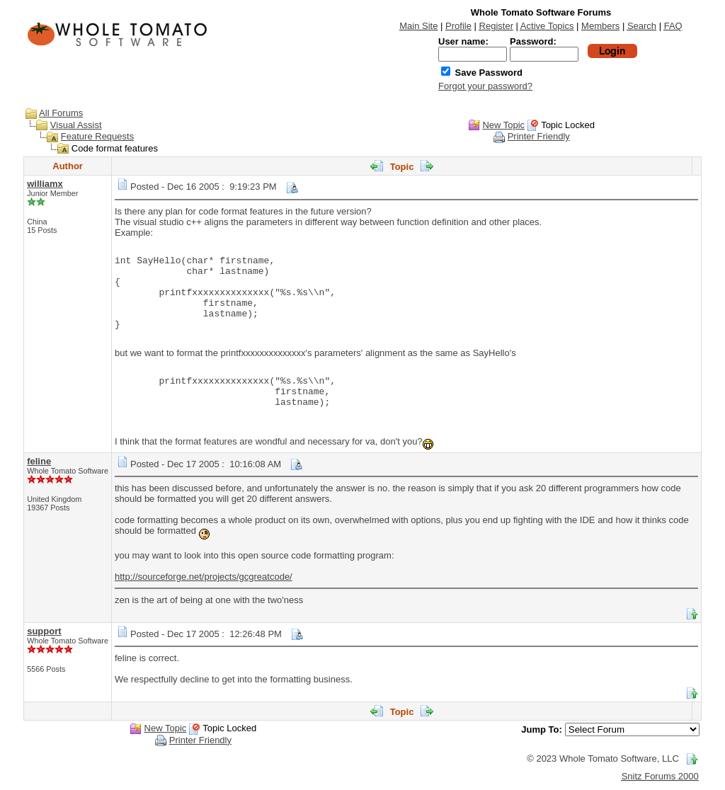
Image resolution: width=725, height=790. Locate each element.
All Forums (61, 113)
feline (39, 461)
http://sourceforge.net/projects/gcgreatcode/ (203, 576)
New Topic (503, 125)
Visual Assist (76, 125)
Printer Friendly (539, 136)
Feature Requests (97, 136)
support (44, 631)
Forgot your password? (485, 86)
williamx (45, 183)
